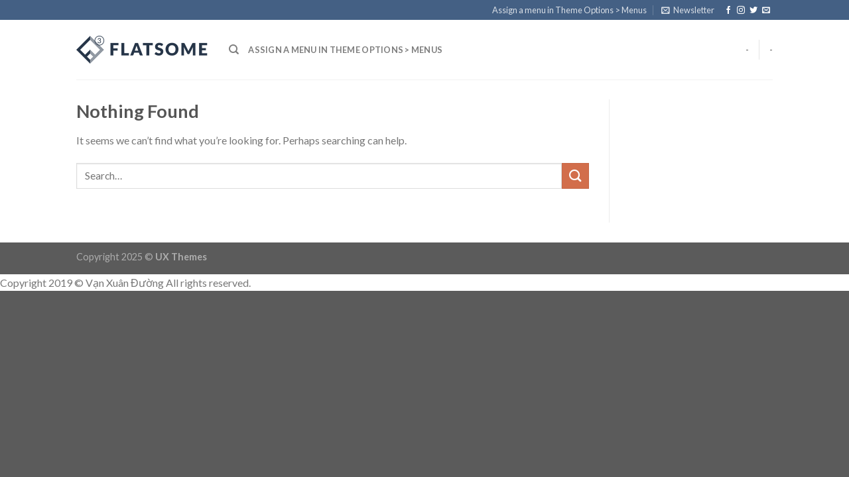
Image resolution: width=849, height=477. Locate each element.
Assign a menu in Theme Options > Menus (569, 10)
